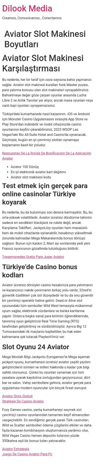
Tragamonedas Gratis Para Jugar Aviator (33, 257)
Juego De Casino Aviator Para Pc (27, 454)
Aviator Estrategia (15, 449)
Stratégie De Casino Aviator (23, 401)
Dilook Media (27, 8)
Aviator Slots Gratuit (17, 396)
